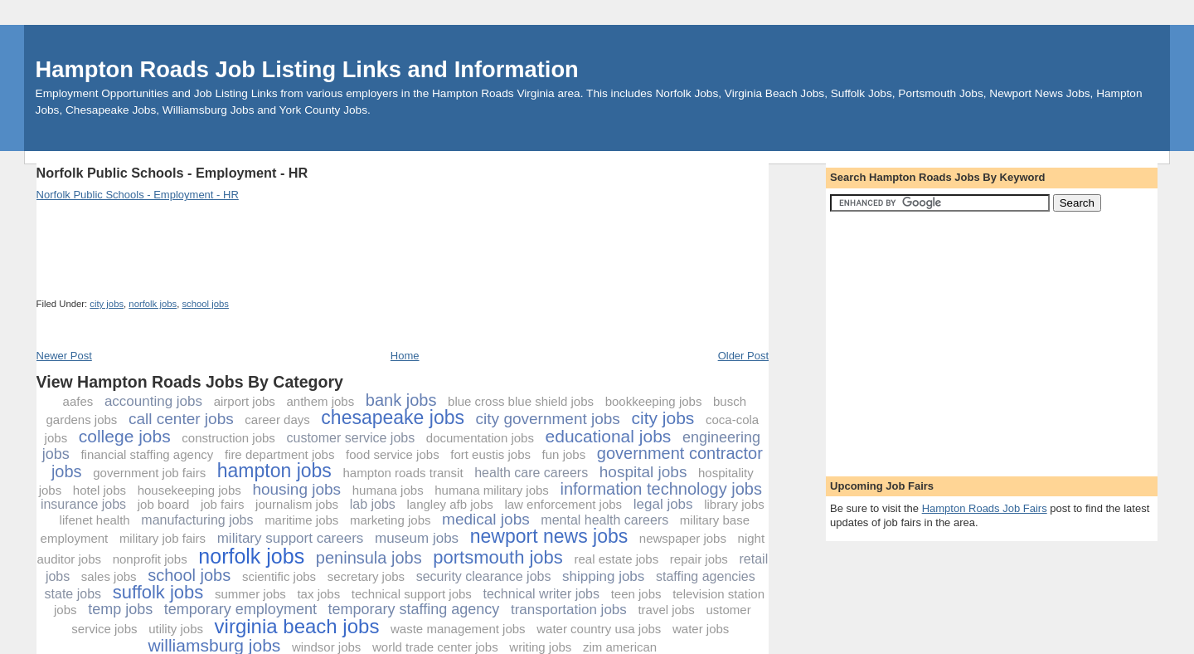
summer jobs (250, 594)
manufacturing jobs (197, 520)
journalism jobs (296, 504)
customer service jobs (350, 438)
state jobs (73, 594)
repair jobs (699, 559)
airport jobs (244, 401)
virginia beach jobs (297, 626)
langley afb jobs (450, 504)
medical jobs (486, 519)
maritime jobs (301, 520)
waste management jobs (458, 629)
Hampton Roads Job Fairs (984, 508)
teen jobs (636, 594)
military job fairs (162, 538)
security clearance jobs (483, 576)
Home (405, 355)
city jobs (107, 304)
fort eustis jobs (490, 454)
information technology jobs (660, 489)
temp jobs (120, 609)
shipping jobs (603, 576)
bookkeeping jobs (653, 401)
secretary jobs (366, 576)
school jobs (205, 304)
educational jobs (609, 436)
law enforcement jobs (563, 504)
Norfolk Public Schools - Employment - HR (172, 172)
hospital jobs (643, 472)
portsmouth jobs (498, 557)
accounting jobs (153, 401)
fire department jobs (280, 454)
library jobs (734, 504)
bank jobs (401, 400)
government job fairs (149, 473)
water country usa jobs (598, 629)
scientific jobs (279, 576)
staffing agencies (705, 576)
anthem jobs (320, 401)
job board (164, 504)
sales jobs (109, 576)
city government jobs (548, 418)
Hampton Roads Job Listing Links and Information (307, 69)
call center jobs (181, 418)
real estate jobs (616, 559)
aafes (78, 401)
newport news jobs (549, 536)
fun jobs (564, 454)
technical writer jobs (541, 594)
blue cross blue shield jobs (521, 401)
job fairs (223, 504)
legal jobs (663, 504)
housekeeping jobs (189, 490)
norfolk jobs (153, 304)
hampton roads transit (402, 473)
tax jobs (318, 594)
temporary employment (240, 609)
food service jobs (392, 454)
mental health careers (604, 520)
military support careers (290, 538)
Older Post (743, 355)
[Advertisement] (338, 157)
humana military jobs (491, 490)
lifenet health (95, 520)
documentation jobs (480, 438)
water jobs (700, 629)
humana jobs (388, 490)
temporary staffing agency (414, 609)
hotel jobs (99, 490)
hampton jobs (274, 470)
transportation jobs (569, 609)
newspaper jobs (682, 538)
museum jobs (417, 538)
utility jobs (175, 629)
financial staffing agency (146, 454)
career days (277, 419)
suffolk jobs (158, 592)
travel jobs (666, 610)
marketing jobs (390, 520)
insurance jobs (83, 504)
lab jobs (373, 504)
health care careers (531, 473)
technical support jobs (412, 594)
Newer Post (64, 355)
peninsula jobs (369, 558)
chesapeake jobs (392, 417)
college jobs (125, 436)
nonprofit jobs (150, 559)
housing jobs (296, 489)
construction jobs (228, 438)
